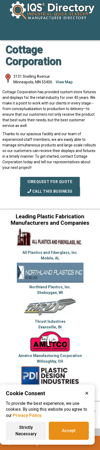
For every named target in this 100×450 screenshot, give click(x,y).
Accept (68, 430)
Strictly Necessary (26, 430)
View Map (64, 82)
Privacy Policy (27, 415)
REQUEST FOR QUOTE (50, 182)
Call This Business (50, 191)
